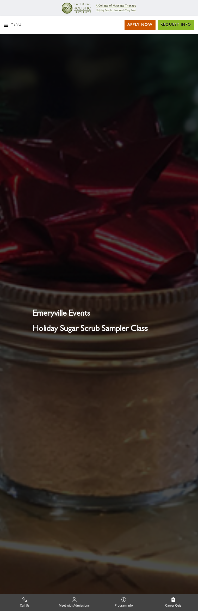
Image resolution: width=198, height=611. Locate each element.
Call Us (24, 602)
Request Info (175, 25)
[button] (15, 25)
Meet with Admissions (74, 602)
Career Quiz (173, 602)
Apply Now (140, 25)
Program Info (124, 602)
